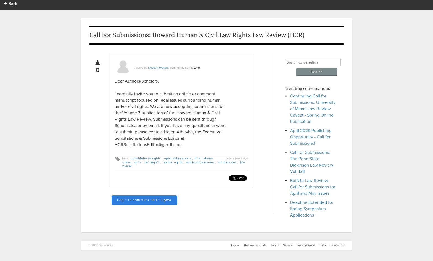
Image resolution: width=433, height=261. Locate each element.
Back (10, 3)
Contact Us (338, 245)
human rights (173, 162)
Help (323, 245)
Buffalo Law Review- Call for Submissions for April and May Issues (312, 187)
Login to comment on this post (144, 200)
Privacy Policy (306, 245)
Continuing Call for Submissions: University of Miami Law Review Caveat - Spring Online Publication (313, 108)
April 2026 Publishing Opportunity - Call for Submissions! (311, 137)
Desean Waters (158, 68)
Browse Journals (255, 245)
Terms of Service (281, 245)
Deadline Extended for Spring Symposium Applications (311, 209)
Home (235, 245)
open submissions (177, 158)
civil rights (152, 162)
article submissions (200, 162)
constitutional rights (146, 158)
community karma (182, 68)
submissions (227, 162)
